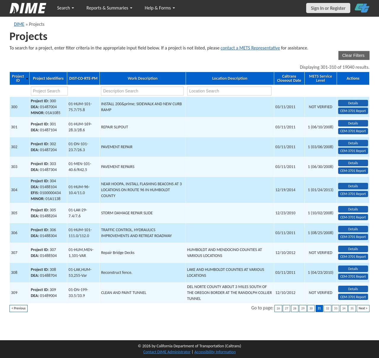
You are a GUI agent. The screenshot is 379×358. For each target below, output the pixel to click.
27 (286, 308)
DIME (19, 24)
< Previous (18, 308)
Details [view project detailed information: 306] (353, 229)
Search (65, 8)
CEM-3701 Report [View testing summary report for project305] (353, 217)
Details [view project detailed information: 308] (353, 269)
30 (311, 308)
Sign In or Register (328, 8)
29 (302, 308)
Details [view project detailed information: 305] (353, 209)
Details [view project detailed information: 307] (353, 249)
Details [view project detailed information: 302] (353, 143)
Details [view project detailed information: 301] (353, 123)
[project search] (49, 91)
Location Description (230, 78)
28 (294, 308)
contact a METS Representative (250, 48)
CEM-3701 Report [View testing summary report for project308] (353, 276)
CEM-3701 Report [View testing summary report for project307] (353, 257)
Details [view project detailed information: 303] (353, 163)
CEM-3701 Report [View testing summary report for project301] (353, 131)
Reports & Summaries (109, 8)
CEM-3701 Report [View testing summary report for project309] (353, 297)
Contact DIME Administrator (167, 351)
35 (352, 308)
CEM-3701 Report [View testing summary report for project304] (353, 194)
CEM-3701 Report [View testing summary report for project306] (353, 237)
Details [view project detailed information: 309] (353, 289)
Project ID (18, 78)
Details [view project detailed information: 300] (353, 103)
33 (335, 308)
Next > (363, 308)
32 (327, 308)
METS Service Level (320, 78)
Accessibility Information (215, 351)
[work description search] (142, 91)
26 (278, 308)
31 (319, 308)
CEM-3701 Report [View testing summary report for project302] (353, 151)
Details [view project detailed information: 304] (353, 186)
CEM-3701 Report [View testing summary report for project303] (353, 171)
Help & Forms (160, 8)
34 (344, 308)
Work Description (143, 78)
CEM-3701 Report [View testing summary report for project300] (353, 111)
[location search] (229, 91)
